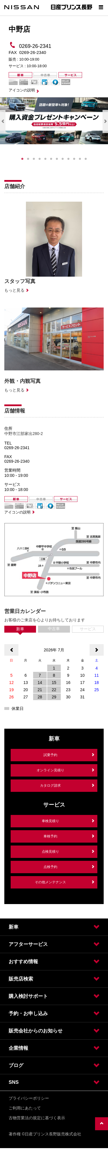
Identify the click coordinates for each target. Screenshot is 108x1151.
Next (105, 121)
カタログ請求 (50, 785)
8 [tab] (63, 159)
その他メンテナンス (50, 882)
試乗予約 (50, 755)
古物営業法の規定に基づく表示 (37, 1118)
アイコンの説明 (22, 90)
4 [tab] (40, 159)
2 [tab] (28, 159)
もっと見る (14, 290)
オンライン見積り (50, 770)
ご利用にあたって (25, 1108)
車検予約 (50, 836)
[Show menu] (101, 7)
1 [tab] (22, 159)
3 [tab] (34, 159)
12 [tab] (86, 159)
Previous (2, 121)
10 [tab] (74, 159)
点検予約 (50, 867)
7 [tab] (57, 159)
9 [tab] (68, 159)
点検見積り (50, 852)
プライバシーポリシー (29, 1098)
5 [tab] (45, 159)
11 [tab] (80, 159)
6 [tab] (51, 159)
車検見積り (50, 821)
